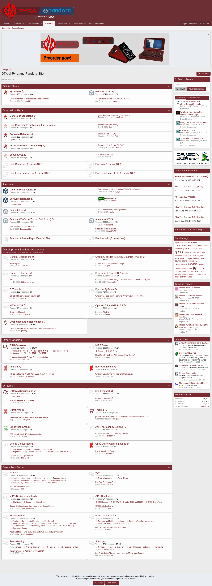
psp (190, 268)
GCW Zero (15, 502)
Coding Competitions (21, 444)
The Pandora (33, 24)
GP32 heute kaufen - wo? (105, 506)
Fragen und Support (122, 523)
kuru (112, 376)
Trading (99, 410)
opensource (181, 264)
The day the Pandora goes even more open (112, 99)
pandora (193, 263)
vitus (109, 530)
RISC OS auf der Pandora (20, 487)
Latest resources (183, 339)
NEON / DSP (16, 305)
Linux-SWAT (111, 231)
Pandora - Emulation (19, 480)
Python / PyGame (104, 289)
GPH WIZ (116, 502)
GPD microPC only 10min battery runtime (26, 434)
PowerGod (119, 118)
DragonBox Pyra (13, 110)
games (201, 249)
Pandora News (103, 91)
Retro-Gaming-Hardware (68, 547)
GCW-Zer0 (111, 351)
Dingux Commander (188, 373)
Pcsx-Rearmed (107, 198)
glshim (193, 253)
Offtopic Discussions (21, 391)
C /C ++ (14, 289)
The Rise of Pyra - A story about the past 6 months (29, 99)
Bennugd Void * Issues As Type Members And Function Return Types (122, 280)
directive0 (111, 436)
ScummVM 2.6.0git (187, 353)
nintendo (183, 258)
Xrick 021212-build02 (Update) (189, 186)
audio (187, 242)
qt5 (202, 268)
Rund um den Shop (105, 515)
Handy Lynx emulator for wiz (191, 365)
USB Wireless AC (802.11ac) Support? (25, 227)
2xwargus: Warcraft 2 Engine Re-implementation (29, 357)
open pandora (193, 258)
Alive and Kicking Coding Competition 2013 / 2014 (31, 449)
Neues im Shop (102, 523)
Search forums (18, 28)
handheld (178, 256)
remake (178, 272)
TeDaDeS (24, 266)
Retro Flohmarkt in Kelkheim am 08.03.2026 (27, 551)
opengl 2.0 (193, 261)
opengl (184, 261)
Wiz (24, 353)
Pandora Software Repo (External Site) (30, 238)
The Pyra (17, 24)
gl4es (179, 252)
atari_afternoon (28, 508)
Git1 (111, 157)
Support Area (16, 155)
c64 (200, 243)
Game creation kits (19, 273)
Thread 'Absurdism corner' (190, 296)
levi (108, 298)
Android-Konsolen (31, 547)
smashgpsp (201, 274)
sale (192, 272)
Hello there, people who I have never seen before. (29, 417)
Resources (78, 24)
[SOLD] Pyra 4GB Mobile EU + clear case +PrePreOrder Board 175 (121, 417)
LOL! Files (15, 397)
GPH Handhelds (104, 496)
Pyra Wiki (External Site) (108, 164)
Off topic (8, 385)
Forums (49, 24)
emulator (178, 249)
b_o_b (117, 191)
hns (110, 127)
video (190, 277)
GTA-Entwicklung (66, 526)
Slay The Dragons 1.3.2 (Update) (190, 207)
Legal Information (97, 24)
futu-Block (25, 458)
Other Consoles (12, 339)
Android (14, 366)
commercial (180, 245)
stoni (109, 508)
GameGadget (40, 502)
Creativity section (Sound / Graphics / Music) (118, 257)
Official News (11, 86)
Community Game (18, 528)
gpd (203, 253)
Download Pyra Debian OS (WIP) (111, 145)
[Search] (205, 23)
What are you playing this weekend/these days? (114, 374)
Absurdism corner (188, 130)
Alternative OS (103, 219)
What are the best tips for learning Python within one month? (119, 296)
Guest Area (15, 410)
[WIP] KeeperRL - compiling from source (114, 116)
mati (108, 314)
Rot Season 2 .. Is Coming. (105, 451)
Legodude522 (25, 229)
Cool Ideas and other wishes (26, 321)
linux (177, 258)
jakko (118, 419)
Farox (23, 298)
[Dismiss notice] (208, 34)
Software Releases (20, 134)
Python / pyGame (36, 526)
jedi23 (118, 147)
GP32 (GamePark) (153, 502)
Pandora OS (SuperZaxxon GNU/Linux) (30, 219)
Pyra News (16, 91)
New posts (5, 28)
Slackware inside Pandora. (105, 229)
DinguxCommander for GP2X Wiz (193, 343)
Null (27, 403)
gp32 (199, 253)
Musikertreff (48, 521)
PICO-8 (13, 280)
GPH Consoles (18, 345)
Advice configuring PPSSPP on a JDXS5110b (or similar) (32, 374)
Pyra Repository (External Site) (26, 164)
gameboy (193, 249)
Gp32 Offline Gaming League (110, 444)
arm (181, 243)
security (178, 274)
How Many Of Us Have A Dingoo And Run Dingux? (115, 355)
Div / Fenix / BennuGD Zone (110, 273)
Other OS (15, 140)
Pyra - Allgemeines (104, 478)
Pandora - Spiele (58, 478)
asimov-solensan (28, 376)
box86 (194, 242)
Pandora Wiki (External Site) (110, 238)
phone (201, 264)
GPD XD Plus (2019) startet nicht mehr (110, 527)
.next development (104, 225)
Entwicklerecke (17, 515)
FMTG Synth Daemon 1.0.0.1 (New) (191, 176)
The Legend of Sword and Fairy (193, 383)
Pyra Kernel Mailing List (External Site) (30, 173)
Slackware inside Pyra (107, 134)
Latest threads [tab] (193, 97)
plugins (178, 268)
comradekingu (111, 101)
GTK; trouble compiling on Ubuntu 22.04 (25, 296)
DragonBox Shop (19, 427)
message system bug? (104, 398)
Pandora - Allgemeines (20, 478)
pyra (196, 268)
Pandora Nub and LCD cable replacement (111, 433)
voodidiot (205, 406)
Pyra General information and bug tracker (31, 125)
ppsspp (185, 268)
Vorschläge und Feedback (138, 547)
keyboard (200, 256)
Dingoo (99, 351)
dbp (189, 246)
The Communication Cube (191, 138)
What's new (62, 24)
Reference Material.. (18, 312)
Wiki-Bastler (51, 483)
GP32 (42, 353)
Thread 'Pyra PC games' (189, 288)
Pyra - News (121, 478)
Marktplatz (157, 547)
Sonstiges (100, 541)
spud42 (28, 101)
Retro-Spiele (48, 547)
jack (189, 256)
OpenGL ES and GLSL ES (109, 305)
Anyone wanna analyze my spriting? (109, 264)
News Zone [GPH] (39, 351)
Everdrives (15, 547)
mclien (112, 212)
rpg (188, 272)
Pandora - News (40, 478)
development (203, 246)
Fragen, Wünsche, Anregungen (140, 521)
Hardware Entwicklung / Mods (23, 523)
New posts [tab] (180, 97)
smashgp (192, 274)
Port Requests (15, 264)
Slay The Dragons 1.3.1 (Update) (190, 217)
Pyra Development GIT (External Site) (115, 173)
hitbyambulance (27, 282)
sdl (196, 271)
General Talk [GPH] (19, 351)
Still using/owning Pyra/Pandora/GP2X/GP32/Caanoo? (119, 189)
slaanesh (109, 453)
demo (194, 246)
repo (184, 272)
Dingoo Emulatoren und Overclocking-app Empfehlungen (32, 506)
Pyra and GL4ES (102, 312)
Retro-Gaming (17, 541)
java (194, 256)
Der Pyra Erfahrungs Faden (106, 482)
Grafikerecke (32, 521)
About (6, 24)
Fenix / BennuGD (18, 526)
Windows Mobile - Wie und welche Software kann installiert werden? (36, 532)
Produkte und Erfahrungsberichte (109, 521)
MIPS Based (102, 345)
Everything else (104, 366)
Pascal (51, 526)
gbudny (24, 331)
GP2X (33, 353)
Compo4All (15, 204)
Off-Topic (100, 547)
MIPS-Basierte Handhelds (23, 496)
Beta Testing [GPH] (59, 351)
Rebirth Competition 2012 (56, 452)
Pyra (97, 472)
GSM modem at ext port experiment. (112, 210)
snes (177, 277)
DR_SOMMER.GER (104, 549)
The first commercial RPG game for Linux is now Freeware (33, 328)
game (186, 248)
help (185, 256)
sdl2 (202, 271)
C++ (62, 523)
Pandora (8, 184)
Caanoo (14, 353)
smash (184, 274)
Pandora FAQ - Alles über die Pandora (26, 483)
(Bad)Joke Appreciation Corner (22, 400)
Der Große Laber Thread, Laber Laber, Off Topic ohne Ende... (119, 553)
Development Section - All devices (23, 249)
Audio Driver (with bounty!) (108, 125)
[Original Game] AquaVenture (21, 456)
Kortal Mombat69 (27, 534)
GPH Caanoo (101, 502)
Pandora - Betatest (57, 480)
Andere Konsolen (115, 547)
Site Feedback (102, 391)
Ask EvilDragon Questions (109, 427)
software (183, 277)
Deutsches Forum (13, 467)
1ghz (177, 243)
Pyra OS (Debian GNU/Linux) (26, 145)
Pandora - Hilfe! (38, 480)
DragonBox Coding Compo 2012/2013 (26, 452)
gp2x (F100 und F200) (133, 502)
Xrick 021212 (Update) (185, 197)
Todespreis (24, 359)
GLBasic (72, 523)
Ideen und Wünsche (47, 523)
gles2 (186, 253)
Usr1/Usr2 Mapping (105, 154)
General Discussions (21, 116)
